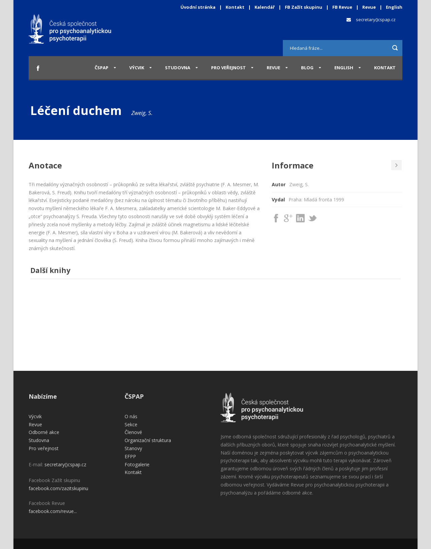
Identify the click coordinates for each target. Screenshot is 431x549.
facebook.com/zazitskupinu (58, 488)
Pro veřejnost (228, 68)
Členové (133, 432)
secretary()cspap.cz (376, 19)
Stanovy (133, 448)
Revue (369, 7)
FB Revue (342, 7)
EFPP (130, 456)
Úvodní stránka (198, 7)
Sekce (131, 424)
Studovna (177, 68)
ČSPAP (101, 68)
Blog (307, 68)
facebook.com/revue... (53, 511)
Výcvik (136, 68)
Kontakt (235, 7)
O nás (131, 416)
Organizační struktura (148, 440)
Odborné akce (44, 432)
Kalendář (265, 7)
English (394, 7)
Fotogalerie (137, 464)
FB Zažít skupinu (303, 7)
